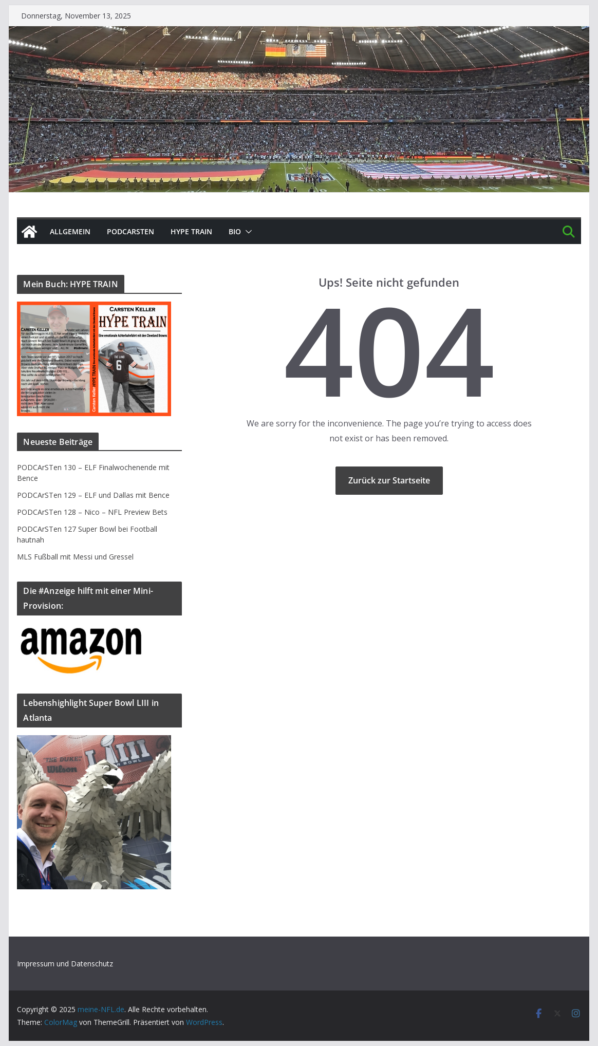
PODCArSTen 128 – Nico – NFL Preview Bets (92, 512)
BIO (235, 231)
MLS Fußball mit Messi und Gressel (75, 557)
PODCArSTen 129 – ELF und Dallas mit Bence (93, 495)
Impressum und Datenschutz (65, 963)
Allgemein (70, 231)
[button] (246, 232)
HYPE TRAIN (191, 231)
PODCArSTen (130, 231)
